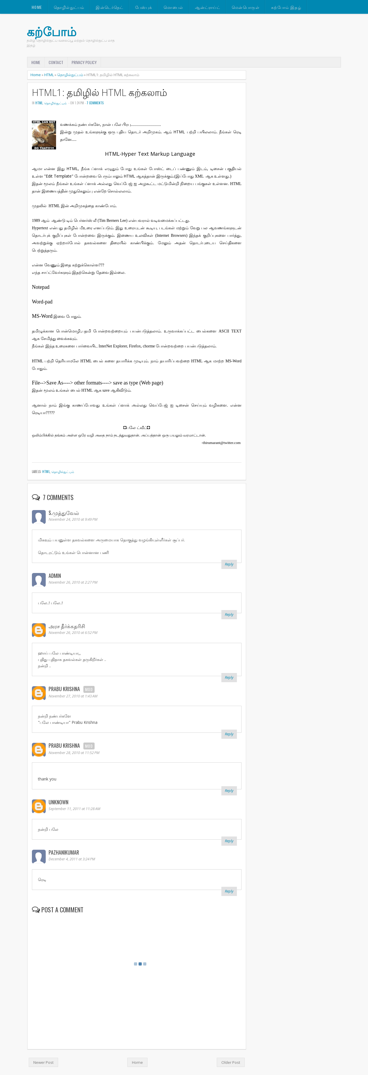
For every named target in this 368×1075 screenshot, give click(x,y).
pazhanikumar (64, 852)
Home (37, 7)
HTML (49, 74)
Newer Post (43, 1062)
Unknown (58, 802)
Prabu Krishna (64, 689)
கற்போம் (51, 31)
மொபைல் (173, 7)
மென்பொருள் (246, 7)
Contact (56, 62)
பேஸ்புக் (143, 7)
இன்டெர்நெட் (109, 7)
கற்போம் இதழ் (286, 7)
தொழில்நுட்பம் (69, 7)
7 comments (95, 103)
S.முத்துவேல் (64, 512)
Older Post (230, 1062)
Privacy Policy (84, 62)
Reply (229, 564)
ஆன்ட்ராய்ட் (207, 7)
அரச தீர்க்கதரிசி (67, 626)
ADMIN (55, 575)
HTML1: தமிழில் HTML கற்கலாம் (99, 92)
